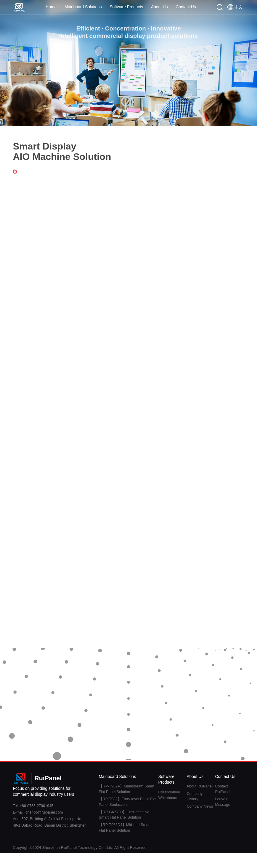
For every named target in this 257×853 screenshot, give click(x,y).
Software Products (126, 7)
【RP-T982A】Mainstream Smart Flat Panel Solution (127, 789)
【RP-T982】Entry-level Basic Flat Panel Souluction (128, 802)
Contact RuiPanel (222, 789)
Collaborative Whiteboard (169, 795)
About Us (159, 7)
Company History (195, 796)
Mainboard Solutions (83, 7)
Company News (200, 806)
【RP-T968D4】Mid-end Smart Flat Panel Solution (125, 828)
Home (51, 7)
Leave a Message (222, 802)
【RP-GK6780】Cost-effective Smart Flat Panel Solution (124, 815)
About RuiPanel (200, 786)
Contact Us (186, 7)
